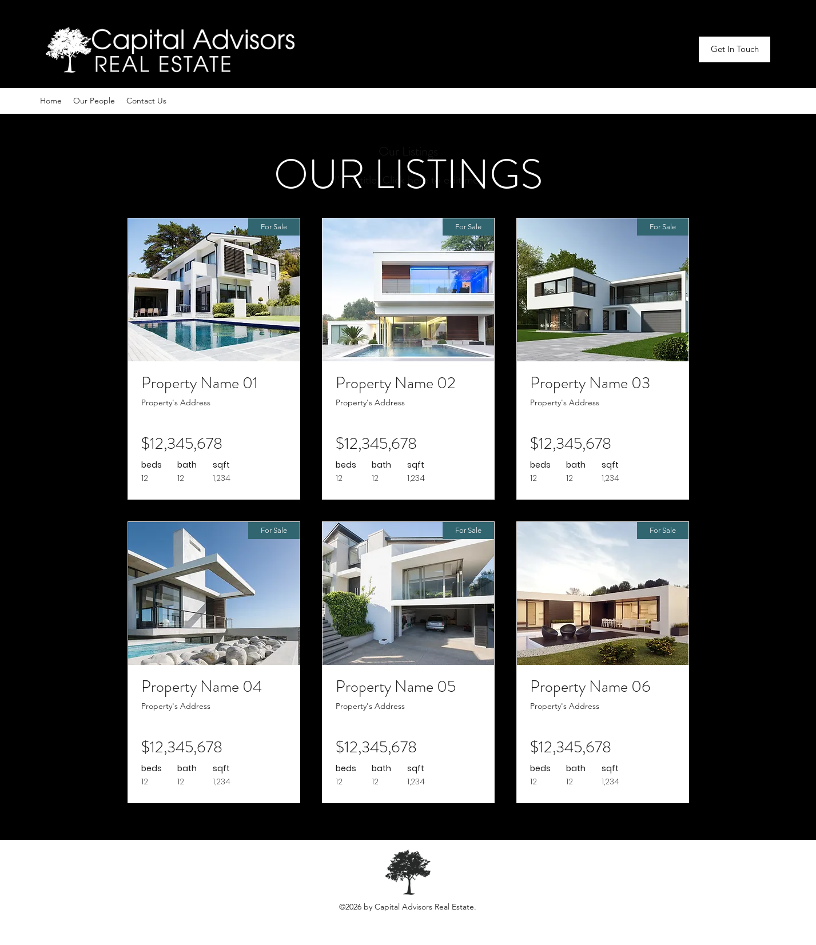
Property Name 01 (199, 383)
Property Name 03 (590, 383)
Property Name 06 (590, 686)
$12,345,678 (181, 443)
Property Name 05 (396, 686)
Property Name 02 (396, 383)
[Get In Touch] (734, 49)
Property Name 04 (201, 686)
